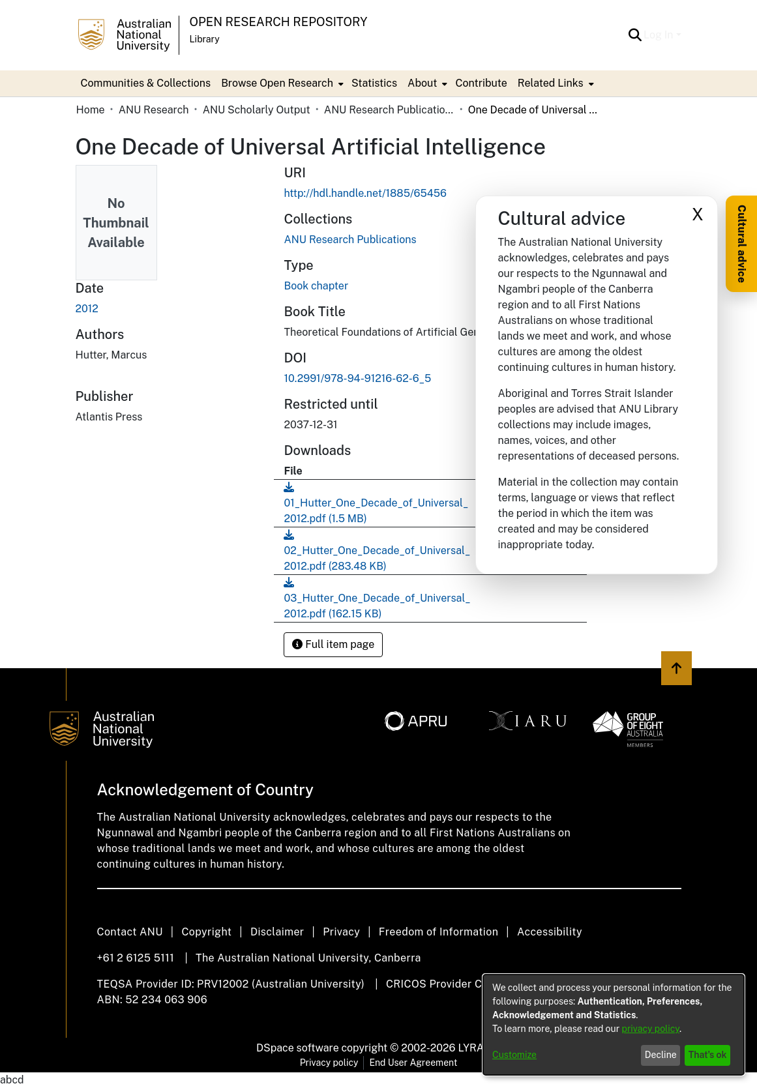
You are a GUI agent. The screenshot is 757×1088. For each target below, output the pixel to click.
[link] (350, 239)
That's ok (708, 1055)
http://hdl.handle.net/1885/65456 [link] (365, 193)
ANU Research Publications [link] (389, 110)
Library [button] (205, 39)
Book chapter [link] (316, 286)
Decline (661, 1055)
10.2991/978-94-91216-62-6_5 (357, 378)
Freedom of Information (438, 932)
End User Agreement (413, 1062)
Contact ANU (130, 932)
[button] (635, 35)
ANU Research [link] (154, 110)
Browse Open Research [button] (277, 83)
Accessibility (549, 932)
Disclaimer (277, 932)
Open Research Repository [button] (279, 22)
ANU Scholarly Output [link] (256, 110)
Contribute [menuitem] (481, 83)
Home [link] (90, 110)
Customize (514, 1055)
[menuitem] (281, 83)
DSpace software (297, 1048)
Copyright (206, 932)
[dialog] (613, 1025)
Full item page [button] (333, 644)
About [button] (422, 83)
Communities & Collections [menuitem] (146, 83)
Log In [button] (659, 35)
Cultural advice (741, 244)
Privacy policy (329, 1062)
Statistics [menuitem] (374, 83)
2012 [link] (87, 308)
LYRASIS (479, 1048)
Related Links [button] (551, 83)
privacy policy (650, 1028)
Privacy (341, 932)
